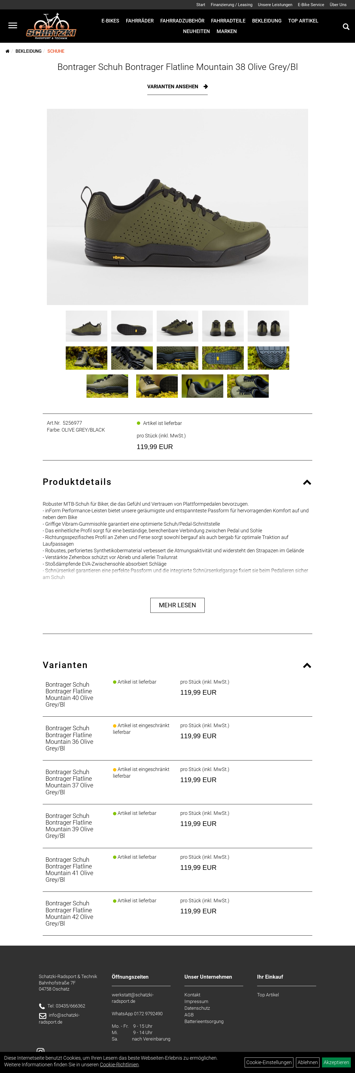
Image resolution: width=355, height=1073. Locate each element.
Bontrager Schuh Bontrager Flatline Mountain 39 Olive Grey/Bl (69, 826)
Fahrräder (140, 21)
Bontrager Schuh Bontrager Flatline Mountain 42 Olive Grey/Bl (69, 913)
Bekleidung (267, 21)
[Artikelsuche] (346, 27)
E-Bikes (110, 21)
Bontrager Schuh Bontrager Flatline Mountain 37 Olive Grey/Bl (69, 782)
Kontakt (192, 995)
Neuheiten (196, 31)
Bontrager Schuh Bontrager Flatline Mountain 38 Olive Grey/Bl (177, 67)
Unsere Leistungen (275, 4)
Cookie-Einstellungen (269, 1062)
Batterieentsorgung (204, 1021)
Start (200, 4)
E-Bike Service (311, 4)
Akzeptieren (336, 1062)
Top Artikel (303, 21)
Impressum (196, 1001)
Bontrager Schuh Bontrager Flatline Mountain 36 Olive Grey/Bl (69, 738)
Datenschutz (197, 1008)
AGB (189, 1014)
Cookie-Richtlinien (119, 1064)
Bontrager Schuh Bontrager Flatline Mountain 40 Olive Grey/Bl (69, 694)
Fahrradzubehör (182, 21)
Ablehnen (308, 1062)
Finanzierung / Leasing (231, 4)
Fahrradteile (228, 21)
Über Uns (338, 4)
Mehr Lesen (177, 605)
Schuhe (55, 51)
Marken (227, 31)
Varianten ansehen (173, 86)
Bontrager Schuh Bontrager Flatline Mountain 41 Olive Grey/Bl (69, 869)
